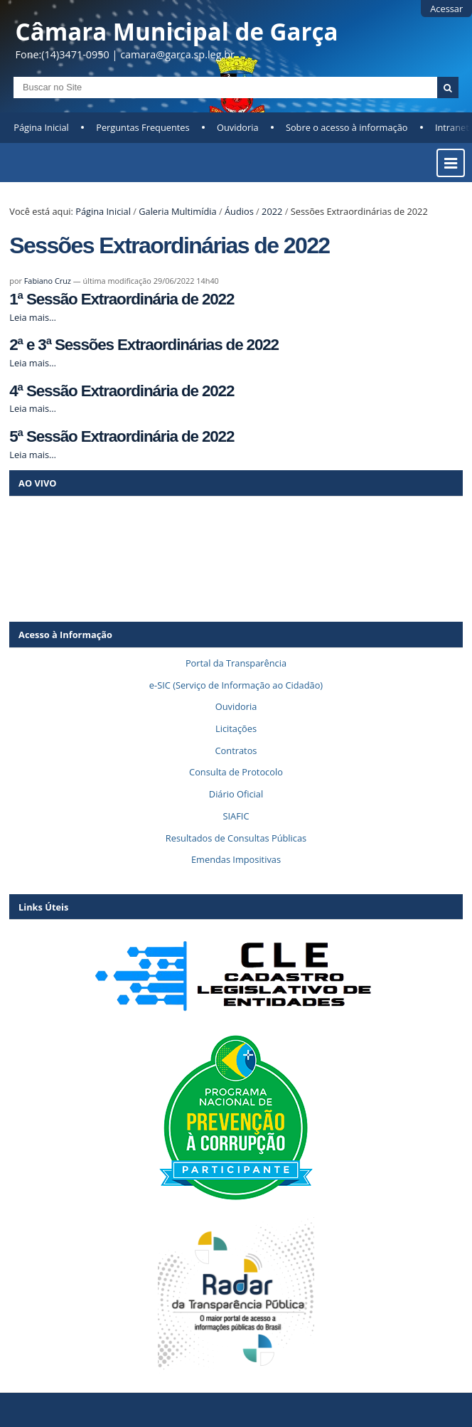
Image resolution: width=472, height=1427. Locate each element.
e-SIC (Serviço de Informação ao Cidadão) (236, 685)
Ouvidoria (238, 127)
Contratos (236, 750)
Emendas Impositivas (236, 859)
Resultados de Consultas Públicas (236, 838)
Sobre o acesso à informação (347, 127)
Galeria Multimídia (177, 211)
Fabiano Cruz (47, 280)
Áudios (239, 211)
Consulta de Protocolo (236, 771)
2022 (272, 211)
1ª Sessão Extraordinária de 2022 (121, 299)
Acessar (446, 8)
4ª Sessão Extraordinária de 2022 (121, 391)
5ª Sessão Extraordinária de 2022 (121, 436)
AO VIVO (37, 483)
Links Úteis (43, 907)
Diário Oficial (236, 793)
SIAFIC (236, 816)
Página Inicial (41, 127)
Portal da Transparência (236, 663)
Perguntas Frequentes (142, 127)
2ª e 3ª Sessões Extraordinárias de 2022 (144, 345)
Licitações (236, 728)
